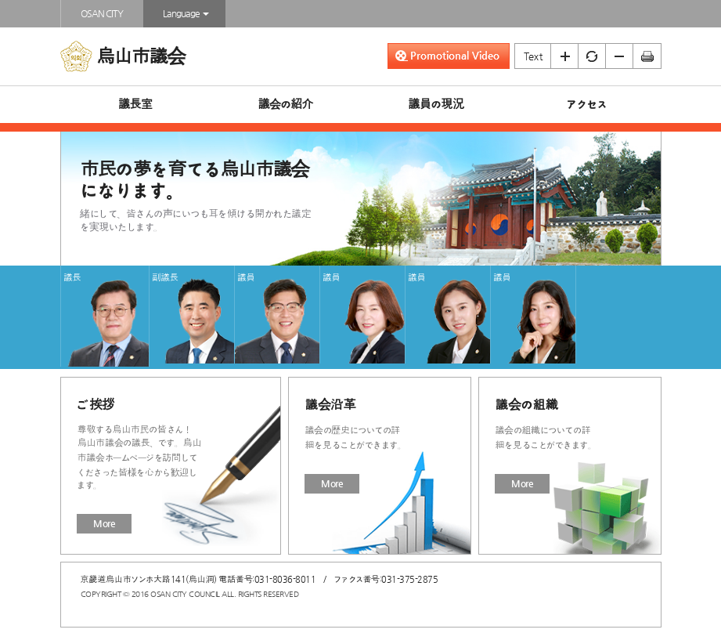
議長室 (135, 104)
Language (184, 13)
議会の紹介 (285, 104)
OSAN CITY (102, 13)
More (104, 523)
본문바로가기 (0, 0)
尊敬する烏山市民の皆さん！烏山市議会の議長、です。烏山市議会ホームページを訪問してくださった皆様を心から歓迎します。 (139, 457)
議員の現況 (435, 104)
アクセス (586, 104)
